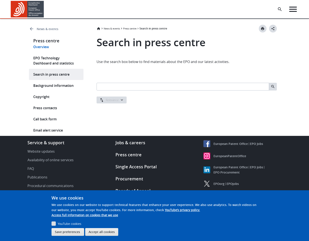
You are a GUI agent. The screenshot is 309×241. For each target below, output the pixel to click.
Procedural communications (50, 185)
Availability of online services (50, 160)
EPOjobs (233, 184)
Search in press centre (51, 74)
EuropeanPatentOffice (230, 156)
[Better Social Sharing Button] (273, 28)
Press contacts (45, 108)
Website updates (41, 151)
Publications (37, 177)
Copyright (41, 96)
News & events (47, 29)
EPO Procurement (227, 172)
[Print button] (263, 28)
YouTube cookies (69, 224)
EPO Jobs (256, 144)
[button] (44, 9)
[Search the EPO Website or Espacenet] (280, 9)
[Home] (27, 9)
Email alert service (48, 130)
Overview (41, 47)
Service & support (45, 143)
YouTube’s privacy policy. (182, 210)
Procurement (129, 179)
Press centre (129, 28)
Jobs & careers (130, 143)
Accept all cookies (102, 232)
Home (98, 28)
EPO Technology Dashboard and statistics (53, 61)
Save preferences (67, 232)
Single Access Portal (136, 167)
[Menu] (293, 9)
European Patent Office (231, 144)
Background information (53, 85)
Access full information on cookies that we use (85, 215)
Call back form (45, 119)
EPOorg (219, 184)
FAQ (30, 168)
